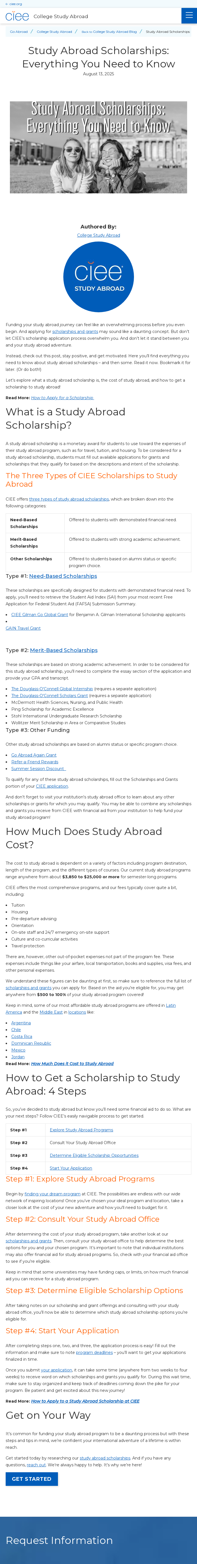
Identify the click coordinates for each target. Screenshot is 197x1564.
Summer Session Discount (38, 768)
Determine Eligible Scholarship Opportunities (94, 1155)
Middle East (51, 1012)
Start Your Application (71, 1168)
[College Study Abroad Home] (91, 16)
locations (77, 1012)
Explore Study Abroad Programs (81, 1130)
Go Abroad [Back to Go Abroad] (19, 31)
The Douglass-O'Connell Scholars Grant (49, 695)
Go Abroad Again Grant (34, 755)
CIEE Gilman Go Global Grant (39, 614)
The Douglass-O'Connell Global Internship (52, 688)
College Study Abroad (98, 235)
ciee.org (16, 4)
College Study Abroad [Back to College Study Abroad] (54, 31)
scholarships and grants (75, 331)
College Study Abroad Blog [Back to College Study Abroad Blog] (115, 31)
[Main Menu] (189, 15)
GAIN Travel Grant (23, 628)
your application (56, 1370)
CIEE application (52, 786)
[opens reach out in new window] (36, 1464)
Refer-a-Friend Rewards (34, 761)
